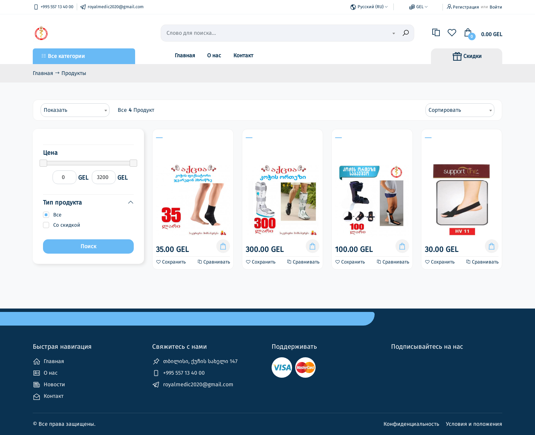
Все (57, 215)
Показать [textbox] (55, 110)
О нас (214, 55)
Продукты (73, 73)
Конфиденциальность (412, 424)
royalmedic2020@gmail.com (192, 385)
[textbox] (359, 33)
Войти (496, 7)
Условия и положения (474, 424)
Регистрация (466, 7)
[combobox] (359, 33)
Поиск (88, 246)
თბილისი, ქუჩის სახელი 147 (194, 361)
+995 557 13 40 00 (178, 373)
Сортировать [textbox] (445, 110)
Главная (185, 55)
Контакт (243, 55)
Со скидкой (66, 225)
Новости (49, 385)
